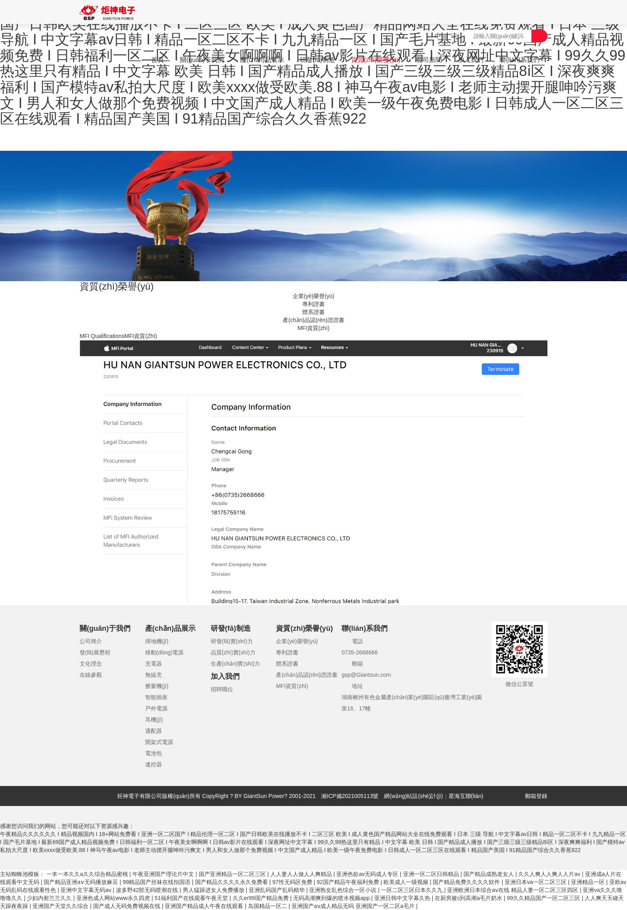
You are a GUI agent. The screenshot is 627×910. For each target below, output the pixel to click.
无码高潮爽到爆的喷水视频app (332, 898)
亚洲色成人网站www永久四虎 (114, 898)
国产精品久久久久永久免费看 (232, 882)
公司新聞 (429, 59)
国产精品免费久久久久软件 (467, 882)
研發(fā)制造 (317, 59)
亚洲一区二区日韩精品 (432, 874)
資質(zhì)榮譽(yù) (376, 59)
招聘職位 (222, 689)
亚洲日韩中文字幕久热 (403, 898)
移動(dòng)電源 (164, 652)
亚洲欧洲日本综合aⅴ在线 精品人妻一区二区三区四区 (513, 890)
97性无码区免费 (293, 882)
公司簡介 (91, 641)
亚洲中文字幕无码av (86, 890)
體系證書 (313, 312)
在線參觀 (91, 675)
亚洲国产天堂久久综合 (61, 906)
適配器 (153, 731)
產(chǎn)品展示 (262, 59)
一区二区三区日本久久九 (412, 890)
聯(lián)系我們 (519, 59)
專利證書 (313, 304)
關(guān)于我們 (202, 59)
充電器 (153, 663)
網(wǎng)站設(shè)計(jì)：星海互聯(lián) (433, 796)
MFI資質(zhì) (313, 328)
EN (455, 35)
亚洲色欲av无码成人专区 (368, 874)
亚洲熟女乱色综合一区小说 (343, 890)
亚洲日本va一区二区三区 (536, 882)
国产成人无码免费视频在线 (127, 906)
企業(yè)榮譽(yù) (313, 296)
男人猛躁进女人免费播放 (214, 890)
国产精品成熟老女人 (489, 874)
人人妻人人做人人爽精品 (301, 874)
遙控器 (153, 764)
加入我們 (470, 59)
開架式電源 (159, 742)
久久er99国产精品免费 (261, 898)
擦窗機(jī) (156, 686)
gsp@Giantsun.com (366, 675)
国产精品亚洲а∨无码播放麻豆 (82, 882)
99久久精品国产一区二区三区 (544, 898)
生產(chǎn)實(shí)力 (235, 663)
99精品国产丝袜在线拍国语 (157, 882)
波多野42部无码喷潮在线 (148, 890)
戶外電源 (156, 708)
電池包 (153, 753)
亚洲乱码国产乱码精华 (277, 890)
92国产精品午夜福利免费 (348, 882)
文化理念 (91, 663)
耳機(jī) (154, 719)
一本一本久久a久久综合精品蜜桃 (88, 874)
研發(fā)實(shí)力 (232, 641)
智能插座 (156, 697)
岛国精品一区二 (268, 906)
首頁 (157, 59)
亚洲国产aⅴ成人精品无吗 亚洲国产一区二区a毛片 (354, 906)
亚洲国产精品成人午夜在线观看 (205, 906)
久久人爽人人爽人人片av (550, 874)
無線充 (153, 675)
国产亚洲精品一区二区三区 (233, 874)
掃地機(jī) (156, 641)
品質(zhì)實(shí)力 (233, 652)
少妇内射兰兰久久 (50, 898)
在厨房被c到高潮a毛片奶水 (469, 898)
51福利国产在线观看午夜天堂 (192, 898)
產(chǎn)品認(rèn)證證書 (313, 320)
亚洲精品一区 (588, 882)
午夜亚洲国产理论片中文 (164, 874)
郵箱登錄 (536, 796)
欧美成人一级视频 (406, 882)
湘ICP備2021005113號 (349, 796)
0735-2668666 (359, 652)
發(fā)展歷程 (95, 652)
